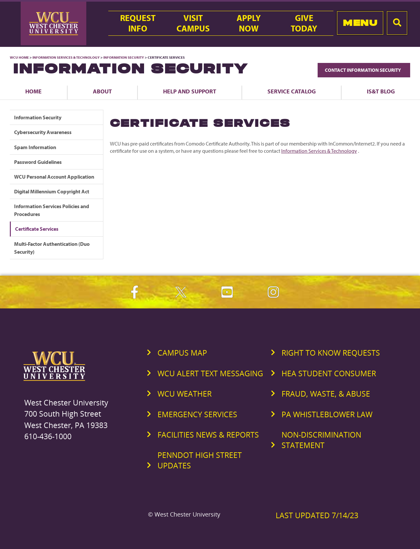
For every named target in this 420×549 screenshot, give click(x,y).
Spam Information (35, 147)
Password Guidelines (38, 162)
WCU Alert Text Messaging (210, 373)
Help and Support (189, 91)
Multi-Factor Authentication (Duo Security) (52, 248)
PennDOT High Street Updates (200, 460)
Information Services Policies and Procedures (51, 210)
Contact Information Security (364, 70)
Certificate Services (36, 228)
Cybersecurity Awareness (43, 132)
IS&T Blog (381, 91)
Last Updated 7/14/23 (317, 515)
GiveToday (304, 23)
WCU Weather (185, 393)
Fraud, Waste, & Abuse (326, 393)
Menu (360, 23)
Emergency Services (197, 414)
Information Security (123, 57)
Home (33, 91)
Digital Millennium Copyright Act (51, 191)
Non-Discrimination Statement (321, 439)
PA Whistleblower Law (327, 414)
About (102, 91)
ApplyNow (249, 23)
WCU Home (19, 57)
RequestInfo (138, 23)
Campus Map (182, 352)
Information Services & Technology (66, 57)
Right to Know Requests (331, 352)
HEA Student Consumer (329, 373)
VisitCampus (193, 23)
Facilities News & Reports (208, 434)
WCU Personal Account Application (54, 176)
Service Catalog (291, 91)
